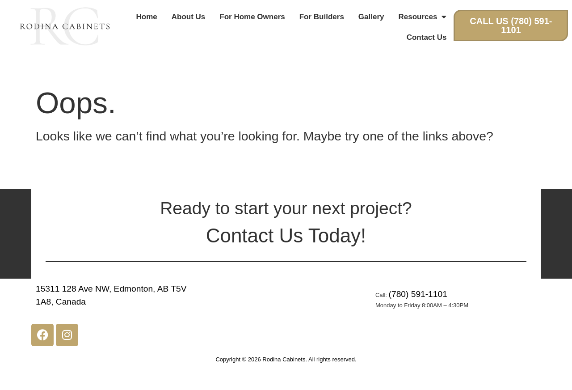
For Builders (321, 17)
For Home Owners (252, 17)
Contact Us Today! (286, 235)
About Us (189, 17)
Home (146, 17)
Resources (423, 16)
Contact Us (427, 37)
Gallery (371, 17)
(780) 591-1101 (418, 294)
